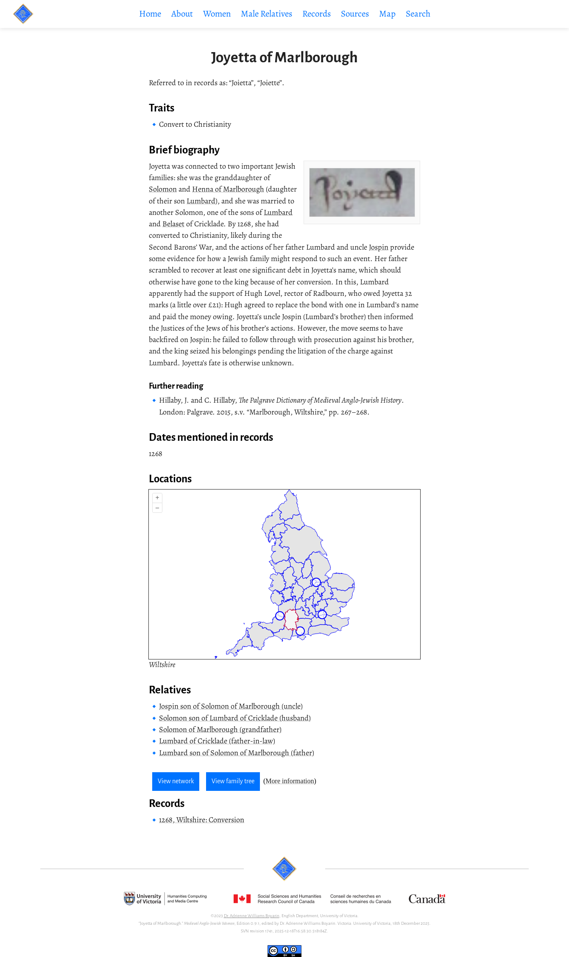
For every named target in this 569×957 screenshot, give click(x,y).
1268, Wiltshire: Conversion (201, 820)
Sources (355, 13)
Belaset (173, 224)
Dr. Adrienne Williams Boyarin (251, 915)
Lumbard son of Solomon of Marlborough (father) (236, 753)
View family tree (233, 781)
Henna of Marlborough (228, 189)
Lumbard (201, 201)
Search (418, 13)
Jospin (378, 247)
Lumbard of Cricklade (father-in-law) (217, 741)
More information (289, 781)
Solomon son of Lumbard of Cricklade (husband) (235, 718)
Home (150, 13)
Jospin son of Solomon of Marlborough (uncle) (231, 706)
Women (217, 13)
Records (316, 13)
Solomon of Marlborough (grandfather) (220, 729)
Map (387, 13)
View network (176, 781)
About (182, 13)
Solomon (163, 189)
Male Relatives (266, 13)
